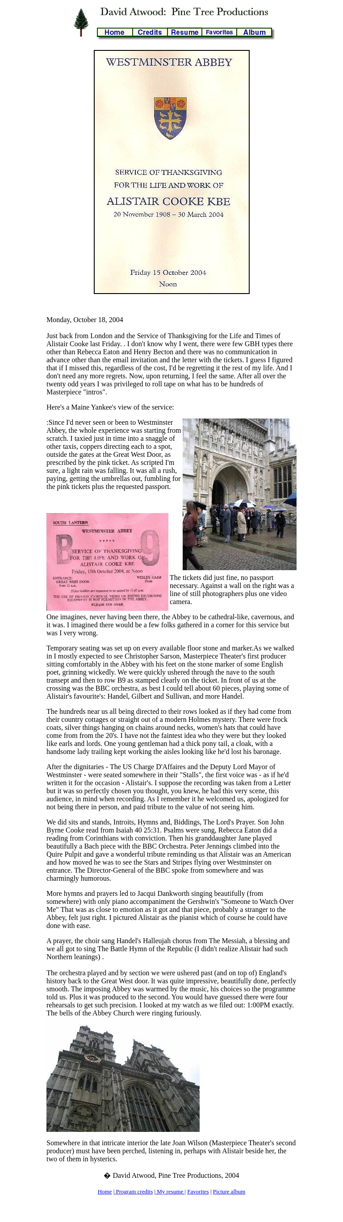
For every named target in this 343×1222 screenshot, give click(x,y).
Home (105, 1191)
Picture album (229, 1191)
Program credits (133, 1191)
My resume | (170, 1191)
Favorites (198, 1191)
